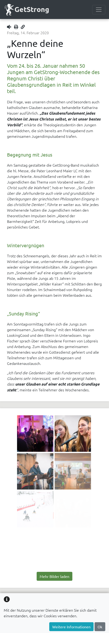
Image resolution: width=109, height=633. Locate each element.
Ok (100, 626)
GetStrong (26, 9)
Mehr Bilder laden (54, 576)
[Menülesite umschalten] (98, 9)
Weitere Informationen (71, 626)
